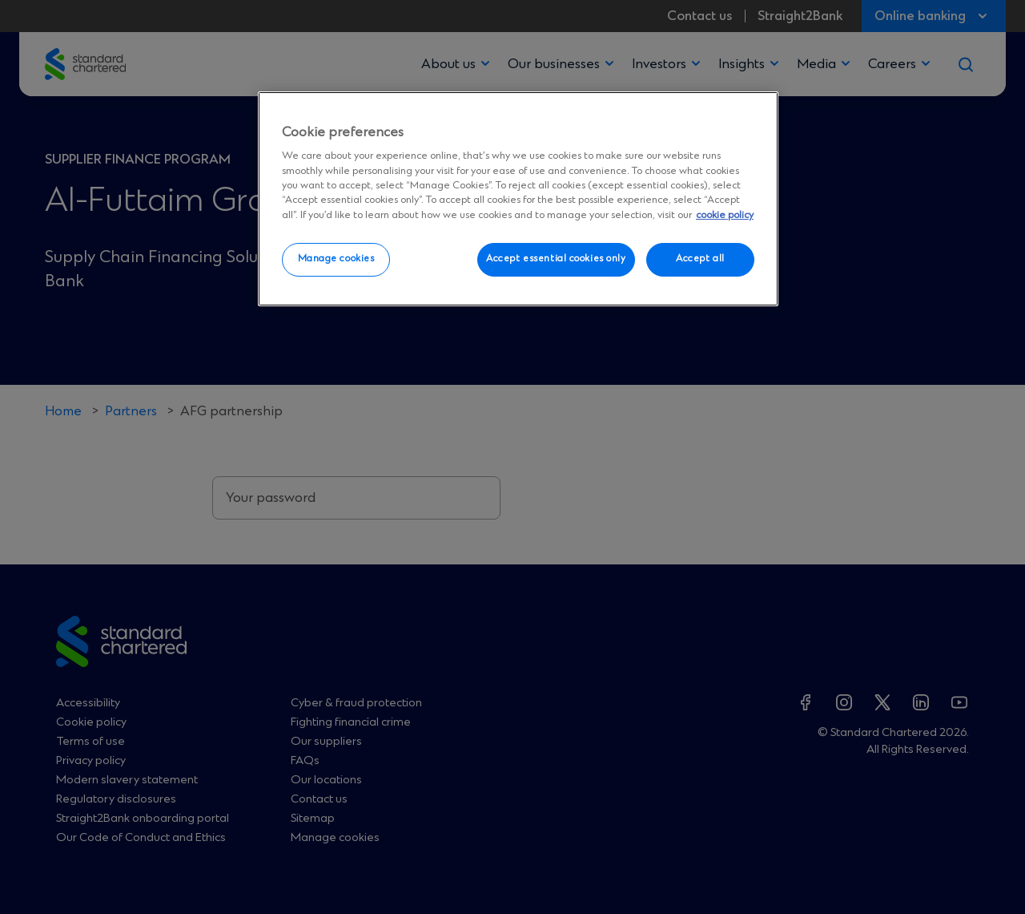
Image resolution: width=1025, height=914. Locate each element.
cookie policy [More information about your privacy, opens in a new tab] (725, 215)
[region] (518, 198)
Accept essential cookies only (556, 259)
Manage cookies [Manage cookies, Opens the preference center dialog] (336, 259)
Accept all (700, 259)
